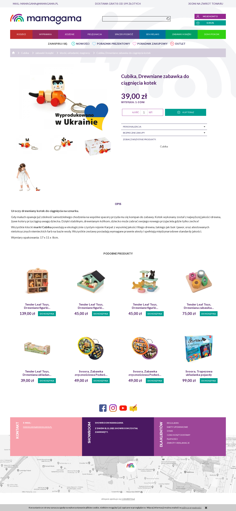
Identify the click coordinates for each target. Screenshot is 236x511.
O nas (170, 431)
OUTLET (180, 43)
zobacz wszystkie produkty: (139, 139)
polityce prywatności (191, 507)
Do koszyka (47, 313)
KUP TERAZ (185, 112)
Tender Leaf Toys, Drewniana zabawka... (199, 306)
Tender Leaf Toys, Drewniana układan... (37, 373)
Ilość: (135, 112)
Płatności (172, 439)
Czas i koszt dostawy (178, 435)
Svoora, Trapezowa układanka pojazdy (198, 373)
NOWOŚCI (82, 43)
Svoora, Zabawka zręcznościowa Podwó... (91, 373)
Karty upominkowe (177, 427)
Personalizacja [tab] (132, 126)
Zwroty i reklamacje (178, 443)
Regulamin (173, 423)
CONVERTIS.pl (128, 499)
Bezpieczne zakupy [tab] (134, 132)
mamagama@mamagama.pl (37, 427)
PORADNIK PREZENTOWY (113, 43)
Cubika (164, 146)
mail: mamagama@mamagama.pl (35, 3)
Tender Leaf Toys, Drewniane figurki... (37, 306)
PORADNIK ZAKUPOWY (152, 43)
